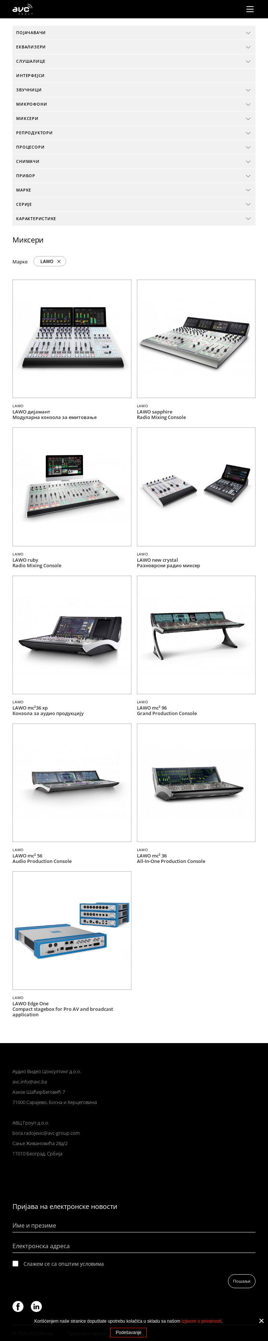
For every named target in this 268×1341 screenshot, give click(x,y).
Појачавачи (31, 32)
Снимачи (28, 161)
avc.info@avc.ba (29, 1081)
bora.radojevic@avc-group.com (46, 1133)
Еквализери (31, 47)
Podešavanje (128, 1332)
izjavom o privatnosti (201, 1321)
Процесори (30, 147)
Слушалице (30, 61)
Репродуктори (34, 132)
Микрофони (31, 104)
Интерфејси (30, 75)
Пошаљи (241, 1281)
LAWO (46, 261)
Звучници (28, 89)
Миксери (27, 118)
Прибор (25, 175)
